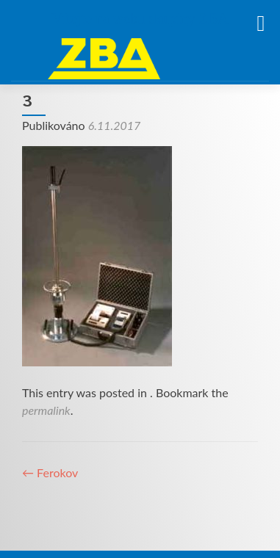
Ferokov (50, 472)
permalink (46, 410)
